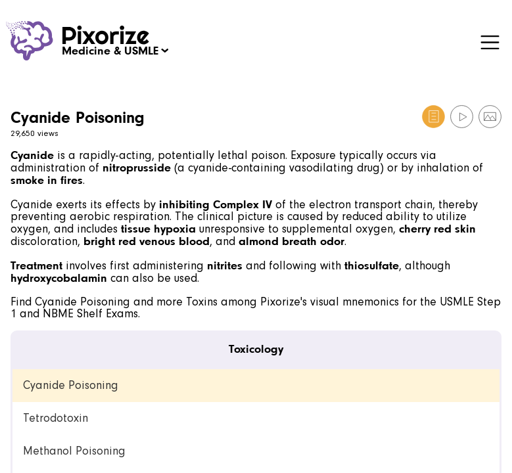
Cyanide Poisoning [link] (70, 385)
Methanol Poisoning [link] (74, 451)
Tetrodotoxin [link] (55, 418)
